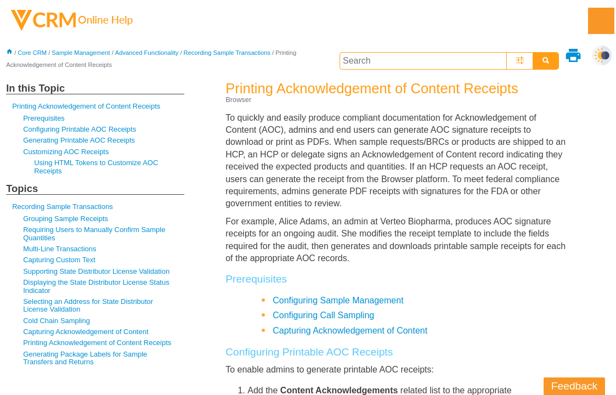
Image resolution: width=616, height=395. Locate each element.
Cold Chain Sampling (56, 321)
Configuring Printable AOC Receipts (79, 129)
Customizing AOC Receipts (66, 152)
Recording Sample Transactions (227, 52)
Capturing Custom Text (59, 260)
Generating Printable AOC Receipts (79, 140)
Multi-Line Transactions (59, 249)
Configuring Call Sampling (323, 315)
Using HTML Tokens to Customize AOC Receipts (96, 166)
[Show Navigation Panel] (601, 21)
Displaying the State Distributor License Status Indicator (96, 286)
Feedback (574, 386)
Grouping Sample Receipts (65, 219)
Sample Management (81, 52)
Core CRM (32, 52)
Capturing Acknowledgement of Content (85, 332)
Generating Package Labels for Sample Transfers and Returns (85, 358)
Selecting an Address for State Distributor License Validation (88, 305)
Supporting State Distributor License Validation (96, 271)
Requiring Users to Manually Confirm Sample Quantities (94, 233)
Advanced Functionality (147, 52)
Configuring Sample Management (338, 300)
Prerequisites (44, 118)
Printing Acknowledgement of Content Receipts (86, 106)
